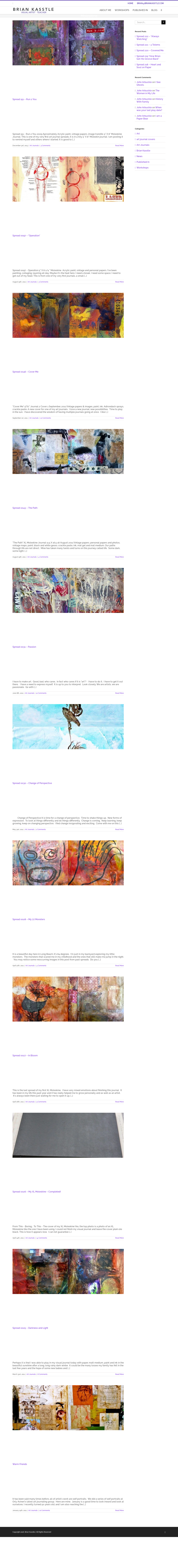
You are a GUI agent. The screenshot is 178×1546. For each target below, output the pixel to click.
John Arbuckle (144, 82)
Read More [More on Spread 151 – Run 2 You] (119, 146)
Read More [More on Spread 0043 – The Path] (119, 557)
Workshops (143, 167)
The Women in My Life (148, 92)
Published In (143, 162)
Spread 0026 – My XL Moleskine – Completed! (37, 1191)
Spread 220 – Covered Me (150, 50)
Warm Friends (20, 1464)
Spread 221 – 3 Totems (148, 44)
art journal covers (146, 139)
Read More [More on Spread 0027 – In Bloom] (119, 1102)
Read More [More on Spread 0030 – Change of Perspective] (119, 829)
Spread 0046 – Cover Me (25, 371)
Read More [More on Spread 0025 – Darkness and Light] (119, 1374)
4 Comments (43, 557)
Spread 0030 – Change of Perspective (32, 783)
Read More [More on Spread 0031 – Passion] (119, 693)
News (139, 156)
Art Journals (34, 146)
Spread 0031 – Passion (24, 647)
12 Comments (41, 693)
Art (138, 133)
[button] (161, 10)
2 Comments (41, 829)
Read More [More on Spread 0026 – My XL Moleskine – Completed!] (119, 1238)
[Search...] (148, 22)
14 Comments (41, 1238)
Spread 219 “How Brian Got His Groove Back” (148, 57)
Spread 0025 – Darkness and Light (30, 1328)
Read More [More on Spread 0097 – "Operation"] (119, 282)
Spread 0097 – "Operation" (26, 235)
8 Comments (42, 1374)
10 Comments (45, 418)
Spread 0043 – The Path (25, 508)
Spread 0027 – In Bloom (25, 1055)
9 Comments (41, 1102)
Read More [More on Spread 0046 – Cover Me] (119, 418)
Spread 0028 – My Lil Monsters (29, 919)
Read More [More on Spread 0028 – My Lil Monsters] (119, 966)
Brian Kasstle (143, 150)
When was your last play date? (149, 109)
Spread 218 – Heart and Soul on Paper (149, 66)
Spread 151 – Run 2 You (25, 99)
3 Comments (45, 146)
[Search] (163, 22)
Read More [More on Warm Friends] (119, 1510)
